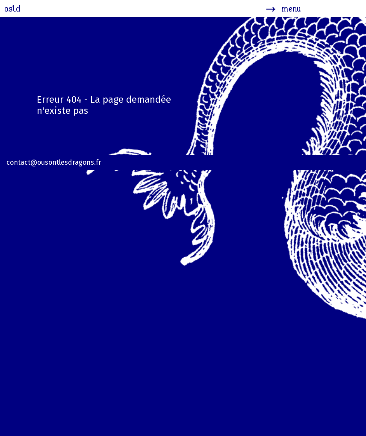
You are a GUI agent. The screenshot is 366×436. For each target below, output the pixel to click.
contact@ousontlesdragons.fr (53, 162)
